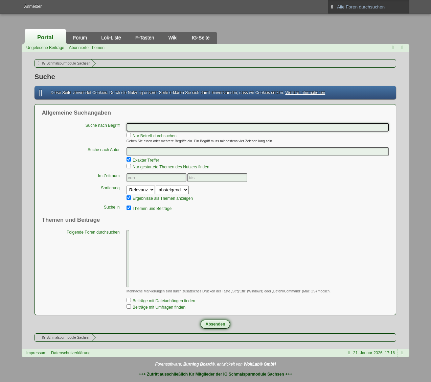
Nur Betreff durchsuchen (152, 135)
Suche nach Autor (104, 149)
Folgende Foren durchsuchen (93, 232)
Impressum (36, 353)
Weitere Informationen (305, 92)
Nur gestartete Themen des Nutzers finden (168, 166)
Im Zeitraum (109, 175)
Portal (45, 37)
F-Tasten (144, 37)
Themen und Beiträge (149, 208)
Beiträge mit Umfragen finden (156, 307)
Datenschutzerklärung (71, 353)
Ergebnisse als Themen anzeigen (160, 198)
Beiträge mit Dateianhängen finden (161, 300)
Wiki (173, 37)
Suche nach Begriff (103, 125)
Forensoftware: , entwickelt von (215, 364)
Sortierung (110, 188)
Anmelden (33, 6)
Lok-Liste (111, 37)
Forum (80, 37)
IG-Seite (201, 37)
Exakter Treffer (143, 160)
